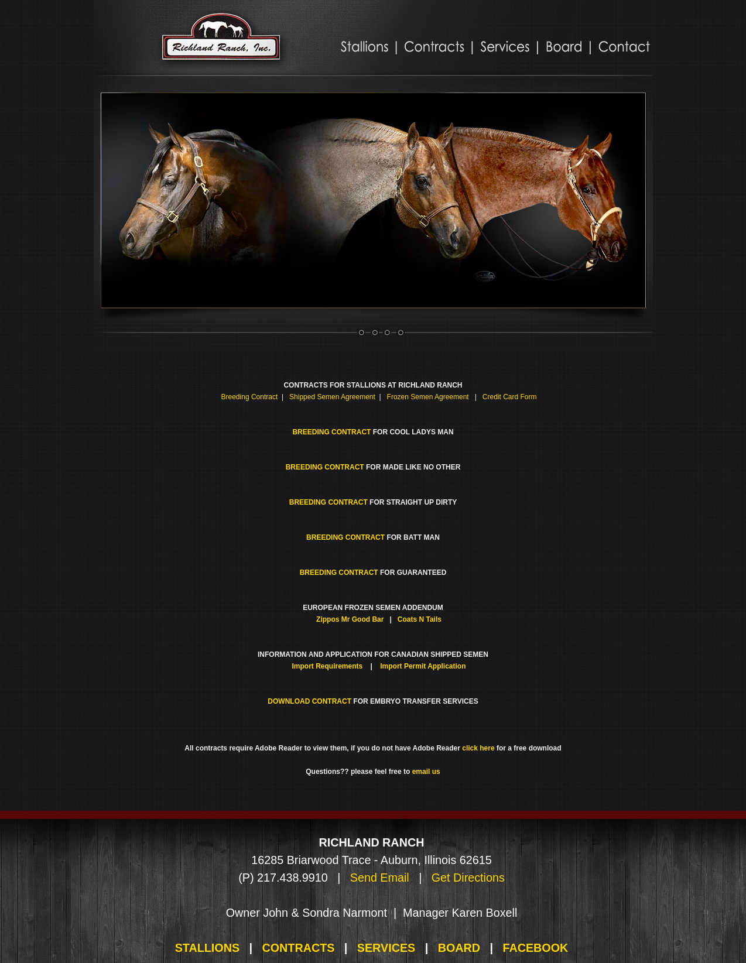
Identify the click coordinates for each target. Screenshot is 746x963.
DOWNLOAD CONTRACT (309, 701)
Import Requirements (327, 666)
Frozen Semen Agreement (428, 397)
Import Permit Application (423, 666)
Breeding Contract (249, 397)
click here (478, 748)
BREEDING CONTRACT (331, 432)
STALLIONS (207, 947)
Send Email (379, 877)
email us (426, 771)
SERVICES (386, 947)
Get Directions (468, 877)
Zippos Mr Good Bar (350, 619)
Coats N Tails (420, 619)
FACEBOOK (535, 947)
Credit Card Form (509, 397)
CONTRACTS (298, 947)
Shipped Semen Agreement (332, 397)
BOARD (459, 947)
